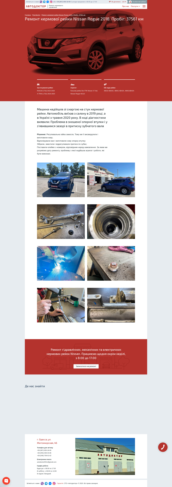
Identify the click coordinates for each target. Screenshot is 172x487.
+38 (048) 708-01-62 (44, 455)
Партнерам (124, 6)
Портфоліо (136, 6)
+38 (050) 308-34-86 (44, 453)
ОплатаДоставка (107, 6)
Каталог (98, 6)
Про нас (77, 6)
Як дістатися (114, 2)
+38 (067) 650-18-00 (63, 2)
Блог (116, 6)
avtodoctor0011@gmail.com (46, 462)
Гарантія (60, 483)
